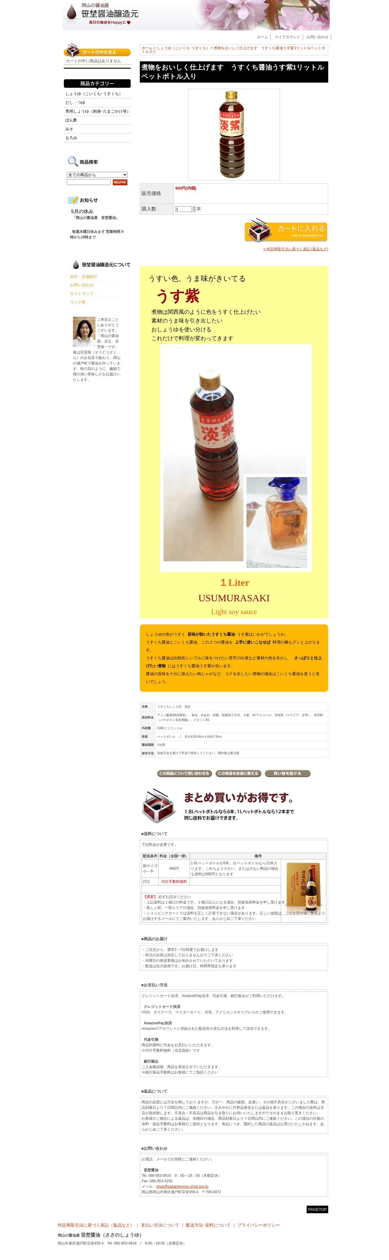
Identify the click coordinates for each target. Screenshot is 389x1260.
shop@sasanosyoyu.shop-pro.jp (182, 1186)
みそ (69, 129)
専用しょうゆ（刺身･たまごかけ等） (98, 111)
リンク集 (78, 302)
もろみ (71, 137)
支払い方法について (160, 1225)
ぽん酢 (71, 120)
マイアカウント (287, 37)
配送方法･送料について (208, 1225)
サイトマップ (82, 293)
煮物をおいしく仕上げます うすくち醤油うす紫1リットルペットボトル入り (233, 50)
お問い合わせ (318, 37)
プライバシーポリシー (258, 1225)
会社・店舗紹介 (84, 276)
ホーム (262, 37)
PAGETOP (317, 1209)
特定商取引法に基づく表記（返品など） (97, 1225)
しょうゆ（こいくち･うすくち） (183, 48)
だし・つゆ (75, 102)
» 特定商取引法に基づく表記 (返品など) (295, 249)
